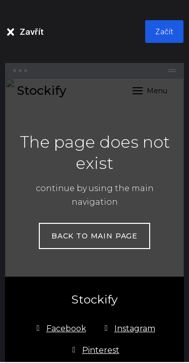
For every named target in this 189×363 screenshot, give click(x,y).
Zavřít (32, 32)
